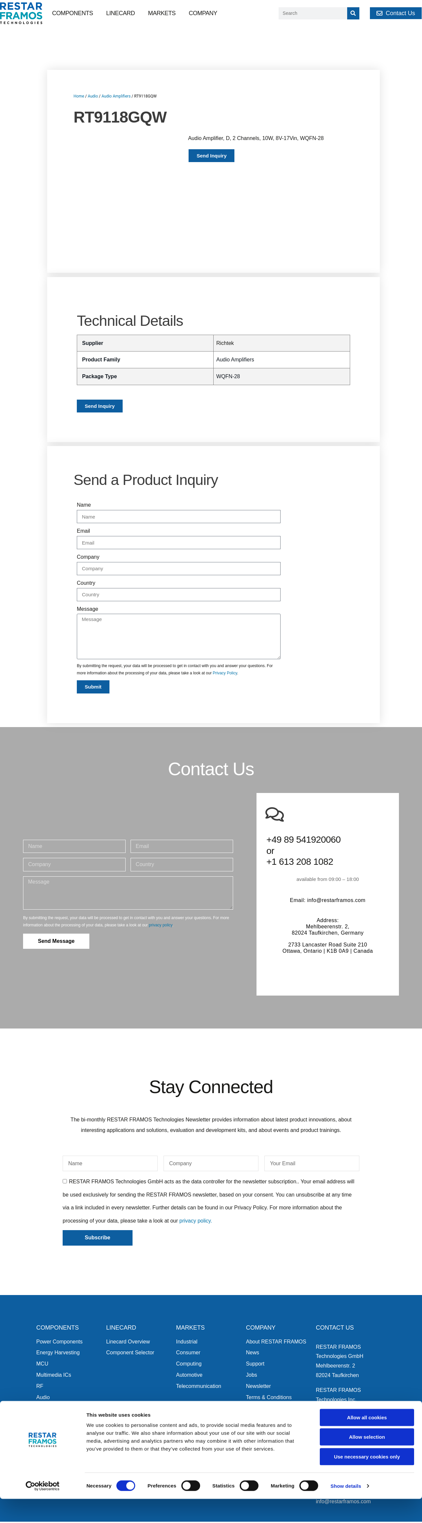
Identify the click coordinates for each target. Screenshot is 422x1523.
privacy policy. (195, 1194)
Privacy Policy (225, 646)
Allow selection (367, 1461)
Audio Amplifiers (116, 96)
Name (84, 478)
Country (86, 556)
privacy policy (160, 898)
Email (83, 504)
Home (79, 96)
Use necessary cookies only (367, 1480)
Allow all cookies (367, 1441)
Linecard (120, 13)
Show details (346, 1510)
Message (87, 582)
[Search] (353, 13)
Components (72, 13)
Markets (162, 13)
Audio (93, 96)
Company (203, 13)
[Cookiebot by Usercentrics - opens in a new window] (43, 1510)
